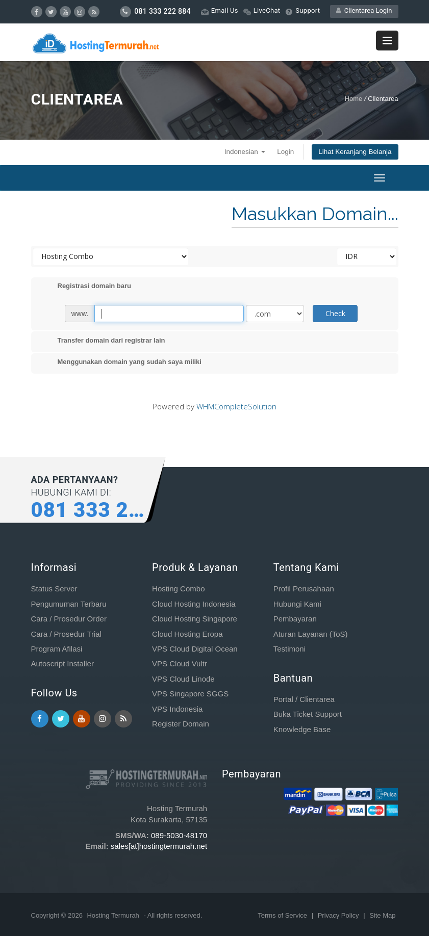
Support (302, 11)
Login (285, 151)
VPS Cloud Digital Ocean (195, 648)
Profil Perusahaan (303, 588)
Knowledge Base (302, 729)
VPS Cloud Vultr (179, 663)
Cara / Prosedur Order (69, 618)
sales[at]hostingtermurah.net (159, 846)
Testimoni (289, 648)
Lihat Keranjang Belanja (354, 151)
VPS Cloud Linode (183, 678)
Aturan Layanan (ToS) (310, 634)
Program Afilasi (57, 648)
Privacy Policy (339, 915)
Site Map (382, 915)
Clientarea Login (364, 10)
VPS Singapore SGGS (190, 693)
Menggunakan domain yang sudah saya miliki (121, 362)
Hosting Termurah (113, 915)
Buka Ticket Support (307, 714)
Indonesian (244, 151)
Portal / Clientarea (304, 699)
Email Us (219, 11)
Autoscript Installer (62, 663)
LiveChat (262, 11)
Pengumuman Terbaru (69, 604)
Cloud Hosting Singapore (194, 618)
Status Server (54, 588)
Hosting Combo (178, 588)
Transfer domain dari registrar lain (103, 341)
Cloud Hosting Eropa (187, 634)
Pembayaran (295, 618)
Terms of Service (283, 915)
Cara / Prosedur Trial (66, 634)
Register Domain (180, 723)
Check (335, 313)
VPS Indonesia (177, 709)
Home (354, 98)
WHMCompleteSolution (236, 406)
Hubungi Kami (297, 604)
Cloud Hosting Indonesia (193, 604)
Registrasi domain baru (86, 286)
